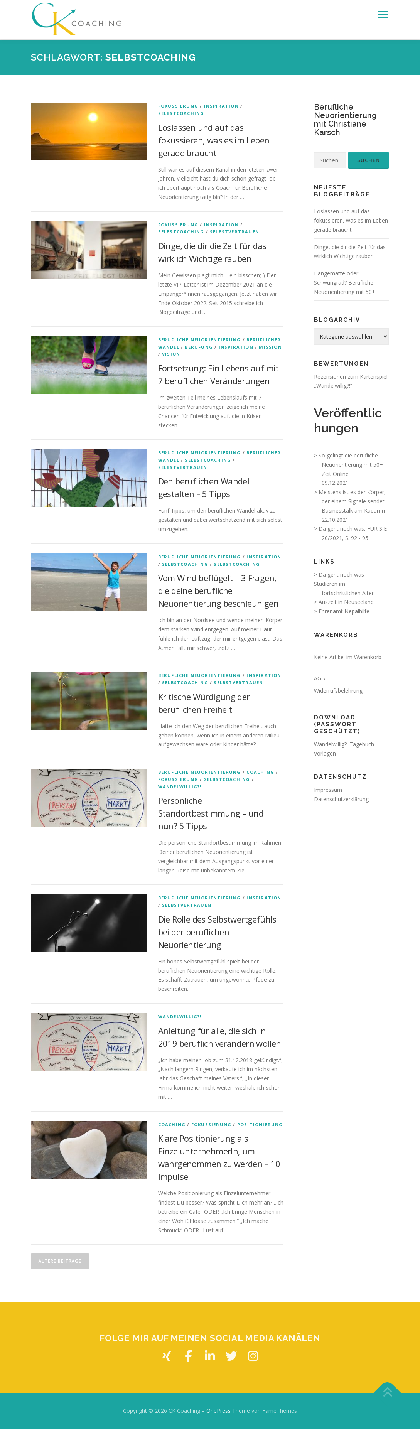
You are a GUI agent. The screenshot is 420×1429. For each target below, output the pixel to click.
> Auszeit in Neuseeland (344, 602)
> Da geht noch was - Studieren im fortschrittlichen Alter (344, 584)
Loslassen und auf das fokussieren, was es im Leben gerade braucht (214, 140)
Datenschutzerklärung (341, 799)
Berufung (199, 347)
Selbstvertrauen (234, 232)
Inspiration (221, 106)
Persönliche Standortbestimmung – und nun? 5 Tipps (211, 813)
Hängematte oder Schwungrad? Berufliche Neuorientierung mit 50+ (344, 282)
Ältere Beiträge (60, 1261)
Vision (171, 354)
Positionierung (260, 1124)
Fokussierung (178, 106)
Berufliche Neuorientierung (199, 339)
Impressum (328, 789)
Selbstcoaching (181, 113)
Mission (270, 347)
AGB (319, 678)
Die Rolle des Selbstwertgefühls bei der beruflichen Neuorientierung (217, 931)
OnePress (218, 1410)
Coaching (260, 772)
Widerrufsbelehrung (338, 690)
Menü (383, 14)
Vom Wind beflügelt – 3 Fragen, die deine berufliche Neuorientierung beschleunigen (218, 590)
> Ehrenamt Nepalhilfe (341, 611)
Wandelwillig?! (180, 787)
